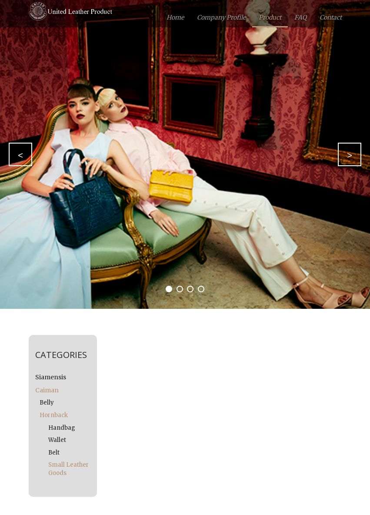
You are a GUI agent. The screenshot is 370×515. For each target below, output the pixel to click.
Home (175, 17)
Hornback (54, 415)
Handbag (61, 427)
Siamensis (50, 377)
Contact (331, 17)
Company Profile (221, 17)
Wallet (57, 440)
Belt (54, 452)
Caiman (47, 390)
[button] (20, 154)
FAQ (300, 17)
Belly (47, 402)
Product (270, 17)
